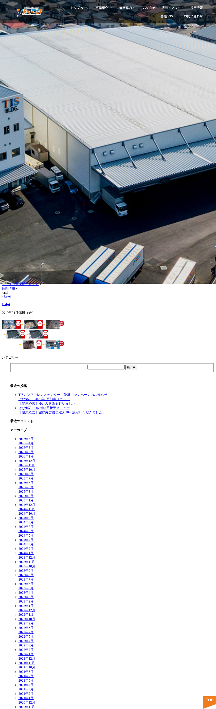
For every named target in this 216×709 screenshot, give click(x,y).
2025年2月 (26, 496)
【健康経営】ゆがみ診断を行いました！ (48, 403)
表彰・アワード (173, 7)
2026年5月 (26, 439)
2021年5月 (26, 680)
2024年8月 (26, 522)
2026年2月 (26, 452)
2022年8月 (26, 628)
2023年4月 (26, 592)
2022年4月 (26, 641)
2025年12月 (26, 461)
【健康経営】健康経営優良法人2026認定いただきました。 (62, 412)
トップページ (79, 7)
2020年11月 (26, 707)
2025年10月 (26, 469)
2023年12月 (26, 557)
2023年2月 (26, 601)
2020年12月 (26, 702)
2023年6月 (26, 584)
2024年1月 (26, 553)
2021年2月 (26, 693)
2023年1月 (26, 606)
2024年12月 (26, 504)
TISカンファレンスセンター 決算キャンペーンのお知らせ (62, 394)
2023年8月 (26, 575)
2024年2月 (26, 548)
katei (7, 296)
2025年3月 (26, 491)
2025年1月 (26, 500)
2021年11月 (26, 663)
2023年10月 (26, 566)
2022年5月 (26, 636)
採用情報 (196, 7)
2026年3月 (26, 447)
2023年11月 (26, 562)
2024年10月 (26, 513)
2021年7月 (26, 676)
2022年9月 (26, 623)
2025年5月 (26, 487)
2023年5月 (26, 588)
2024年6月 (26, 531)
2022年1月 (26, 654)
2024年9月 (26, 518)
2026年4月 (26, 443)
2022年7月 (26, 632)
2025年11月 (26, 465)
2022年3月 (26, 645)
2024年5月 (26, 535)
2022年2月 (26, 649)
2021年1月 (26, 698)
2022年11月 (26, 614)
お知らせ (149, 7)
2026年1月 (26, 456)
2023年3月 (26, 597)
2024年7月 (26, 526)
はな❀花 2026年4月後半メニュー (44, 408)
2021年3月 (26, 689)
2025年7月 (26, 478)
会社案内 (127, 7)
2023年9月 (26, 570)
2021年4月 (26, 685)
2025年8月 (26, 474)
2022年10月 (26, 619)
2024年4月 (26, 540)
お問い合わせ (193, 16)
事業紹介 (104, 7)
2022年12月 (26, 610)
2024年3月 (26, 544)
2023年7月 (26, 579)
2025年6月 (26, 483)
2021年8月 (26, 671)
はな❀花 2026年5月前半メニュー (44, 399)
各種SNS (168, 16)
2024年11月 (26, 509)
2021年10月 (26, 667)
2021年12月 (26, 658)
